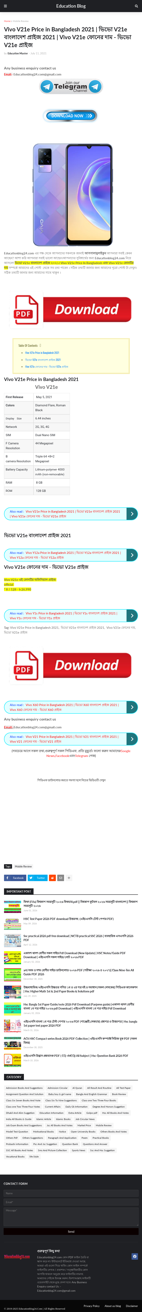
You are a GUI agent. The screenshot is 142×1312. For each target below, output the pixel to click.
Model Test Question (17, 1131)
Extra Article (74, 1112)
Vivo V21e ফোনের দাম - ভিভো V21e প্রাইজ (46, 366)
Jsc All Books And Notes (60, 1125)
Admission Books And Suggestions (24, 1087)
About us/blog (113, 1306)
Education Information (51, 1112)
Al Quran (77, 1087)
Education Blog (71, 6)
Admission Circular (57, 1087)
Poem (85, 1137)
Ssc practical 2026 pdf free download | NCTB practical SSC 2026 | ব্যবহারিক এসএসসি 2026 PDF (78, 938)
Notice (62, 1131)
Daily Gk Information (76, 1106)
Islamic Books (63, 1119)
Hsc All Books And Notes (115, 1112)
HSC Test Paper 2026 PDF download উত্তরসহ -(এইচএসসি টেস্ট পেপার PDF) (68, 919)
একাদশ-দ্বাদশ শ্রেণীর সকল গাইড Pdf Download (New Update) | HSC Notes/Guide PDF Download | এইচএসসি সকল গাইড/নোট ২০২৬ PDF (74, 955)
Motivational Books (43, 1131)
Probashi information (17, 1144)
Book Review (119, 1094)
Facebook (62, 756)
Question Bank (70, 1144)
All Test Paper (123, 1087)
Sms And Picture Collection (52, 1150)
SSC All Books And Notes (19, 1150)
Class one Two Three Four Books (99, 1100)
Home (7, 21)
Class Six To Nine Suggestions (61, 1100)
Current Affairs (52, 1106)
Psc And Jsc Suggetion (45, 1144)
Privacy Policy (92, 1306)
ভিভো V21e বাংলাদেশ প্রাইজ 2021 (43, 360)
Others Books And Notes (113, 1131)
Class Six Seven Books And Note (23, 1100)
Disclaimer (132, 1306)
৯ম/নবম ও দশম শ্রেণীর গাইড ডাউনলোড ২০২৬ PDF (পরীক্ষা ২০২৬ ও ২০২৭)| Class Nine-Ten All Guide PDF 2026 (78, 972)
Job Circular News (85, 1119)
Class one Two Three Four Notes (23, 1106)
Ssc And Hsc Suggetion (102, 1150)
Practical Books (101, 1137)
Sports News (78, 1150)
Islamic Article (43, 1119)
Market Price (84, 1125)
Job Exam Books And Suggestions (24, 1125)
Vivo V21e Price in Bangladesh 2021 (42, 353)
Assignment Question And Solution (24, 1094)
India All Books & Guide (18, 1119)
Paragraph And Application (62, 1137)
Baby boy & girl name (59, 1094)
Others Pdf (11, 1137)
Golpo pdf (91, 1112)
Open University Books (83, 1131)
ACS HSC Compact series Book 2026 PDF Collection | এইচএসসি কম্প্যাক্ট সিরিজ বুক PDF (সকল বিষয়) (80, 1040)
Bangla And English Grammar (91, 1094)
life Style (34, 1156)
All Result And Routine (99, 1087)
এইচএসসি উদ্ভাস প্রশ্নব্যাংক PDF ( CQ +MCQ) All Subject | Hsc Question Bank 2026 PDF (75, 1055)
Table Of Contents (28, 345)
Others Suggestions (32, 1137)
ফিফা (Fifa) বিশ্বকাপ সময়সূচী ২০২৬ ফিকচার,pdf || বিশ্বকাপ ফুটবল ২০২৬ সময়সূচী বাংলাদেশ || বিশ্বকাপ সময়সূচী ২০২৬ (80, 903)
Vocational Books (15, 1156)
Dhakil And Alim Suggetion (20, 1112)
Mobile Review (21, 21)
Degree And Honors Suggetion (109, 1106)
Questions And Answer (95, 1144)
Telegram (81, 756)
